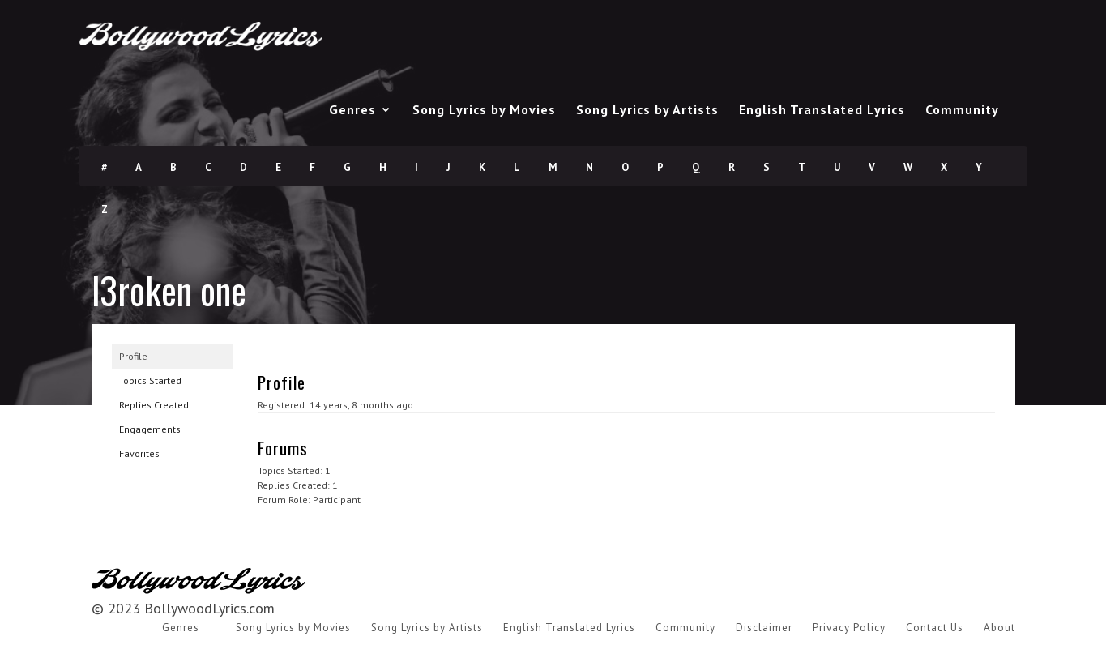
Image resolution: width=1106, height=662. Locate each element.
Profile (133, 356)
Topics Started (150, 380)
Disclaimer (764, 627)
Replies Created (154, 405)
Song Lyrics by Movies (484, 109)
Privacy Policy (849, 627)
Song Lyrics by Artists (647, 109)
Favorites (139, 453)
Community (962, 109)
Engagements (150, 429)
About (999, 627)
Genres (352, 109)
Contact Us (934, 627)
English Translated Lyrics (822, 109)
